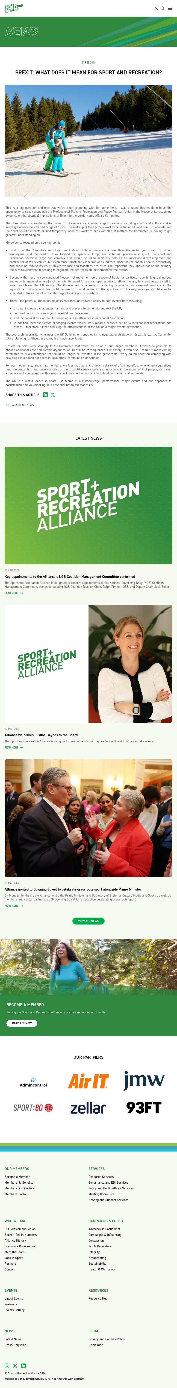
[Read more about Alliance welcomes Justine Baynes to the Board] (88, 664)
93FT (47, 1379)
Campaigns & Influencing (104, 1235)
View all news (88, 921)
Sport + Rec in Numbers (21, 1235)
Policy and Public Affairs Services (111, 1188)
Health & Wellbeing (101, 1269)
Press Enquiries (15, 1345)
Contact (10, 1269)
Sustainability (97, 1263)
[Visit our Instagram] (7, 1366)
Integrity (94, 1252)
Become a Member (17, 1177)
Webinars (11, 1304)
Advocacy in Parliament (104, 1229)
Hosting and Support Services (108, 1200)
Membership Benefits (19, 1182)
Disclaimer (95, 1345)
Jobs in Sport (14, 1258)
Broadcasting (97, 1258)
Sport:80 (79, 1379)
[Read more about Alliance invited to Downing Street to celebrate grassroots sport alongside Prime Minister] (88, 818)
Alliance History (15, 1240)
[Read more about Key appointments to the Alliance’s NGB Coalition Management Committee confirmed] (88, 505)
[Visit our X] (15, 1366)
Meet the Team (14, 1252)
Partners (11, 1263)
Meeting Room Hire (101, 1194)
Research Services (101, 1177)
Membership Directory (20, 1188)
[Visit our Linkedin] (23, 1366)
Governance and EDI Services (108, 1182)
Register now (22, 1023)
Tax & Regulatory (100, 1246)
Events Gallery (15, 1310)
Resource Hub (97, 1298)
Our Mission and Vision (20, 1229)
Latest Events (14, 1298)
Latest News (13, 1339)
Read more (14, 593)
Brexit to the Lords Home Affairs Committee (89, 215)
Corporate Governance (20, 1246)
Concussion (96, 1240)
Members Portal (16, 1194)
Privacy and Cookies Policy (106, 1339)
